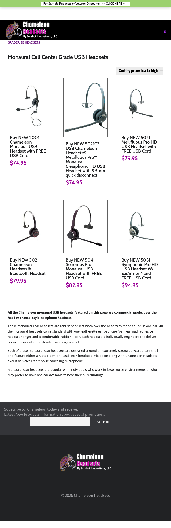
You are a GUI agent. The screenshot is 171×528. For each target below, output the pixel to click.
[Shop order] (139, 71)
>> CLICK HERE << (113, 4)
